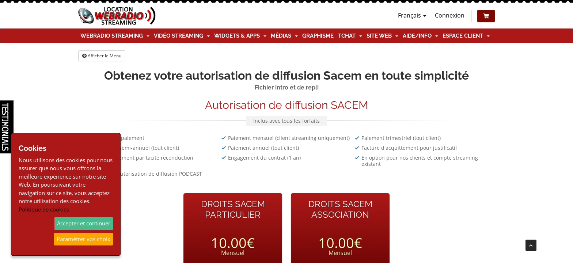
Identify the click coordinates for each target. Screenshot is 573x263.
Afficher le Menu (101, 56)
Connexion (449, 15)
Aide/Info (420, 36)
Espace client (466, 36)
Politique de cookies (44, 209)
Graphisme (318, 36)
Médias (284, 36)
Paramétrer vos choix (83, 239)
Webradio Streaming (114, 36)
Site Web (382, 36)
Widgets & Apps (240, 36)
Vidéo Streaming (182, 36)
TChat (350, 36)
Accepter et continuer (83, 223)
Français (412, 15)
